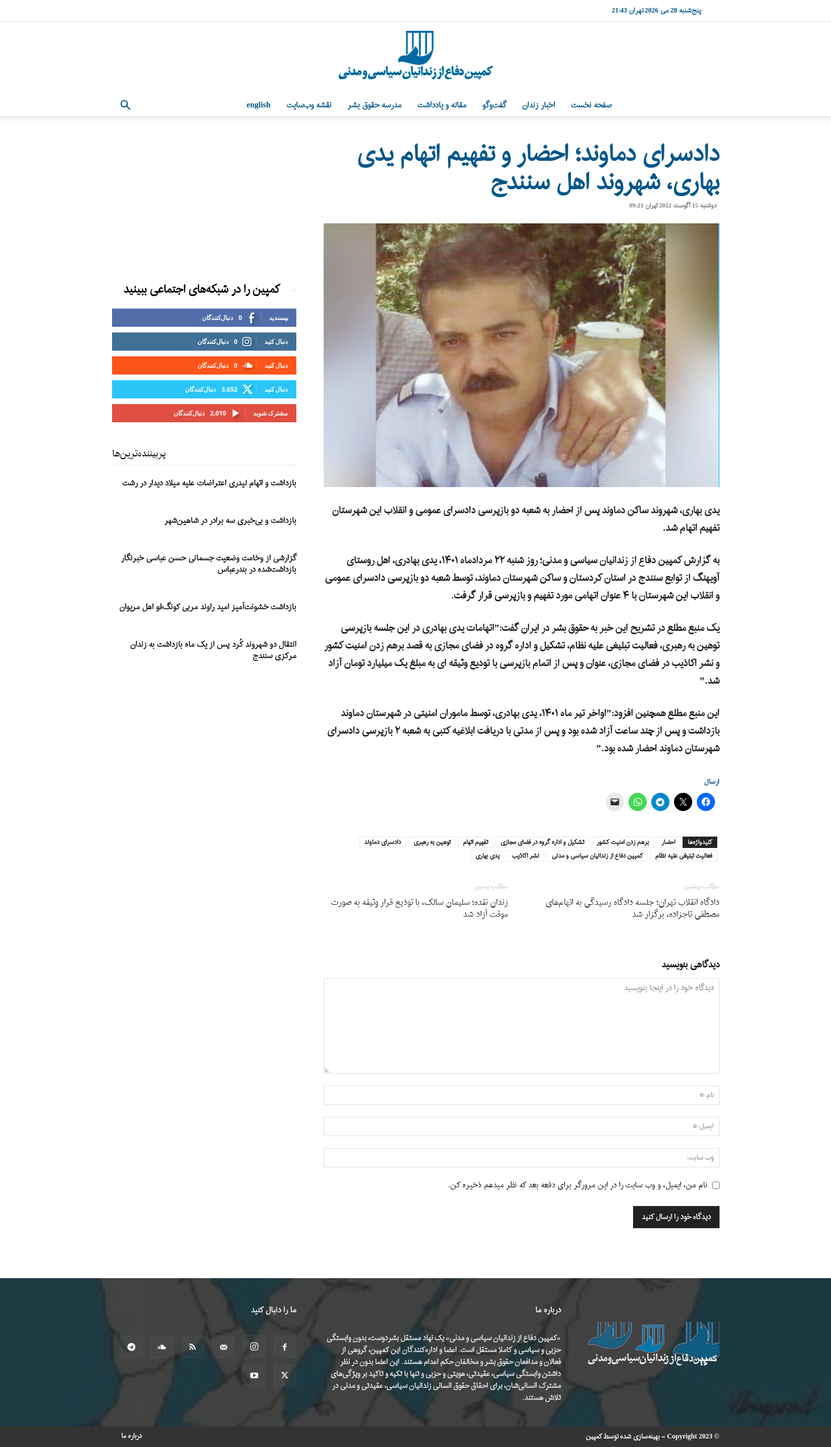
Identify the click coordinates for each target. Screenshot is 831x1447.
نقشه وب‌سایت (309, 105)
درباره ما (131, 1436)
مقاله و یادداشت (441, 105)
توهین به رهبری (432, 842)
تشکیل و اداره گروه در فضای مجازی (542, 842)
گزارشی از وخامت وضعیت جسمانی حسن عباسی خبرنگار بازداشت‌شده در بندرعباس (208, 564)
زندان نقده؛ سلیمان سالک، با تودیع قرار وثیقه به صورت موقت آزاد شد (419, 909)
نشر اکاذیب (525, 856)
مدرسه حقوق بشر (375, 105)
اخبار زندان (538, 105)
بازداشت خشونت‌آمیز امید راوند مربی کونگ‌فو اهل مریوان (207, 607)
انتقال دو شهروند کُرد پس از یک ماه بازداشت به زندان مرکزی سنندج (213, 650)
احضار (668, 842)
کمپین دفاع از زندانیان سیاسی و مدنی (597, 856)
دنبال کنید (276, 341)
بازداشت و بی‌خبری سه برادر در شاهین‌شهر (230, 521)
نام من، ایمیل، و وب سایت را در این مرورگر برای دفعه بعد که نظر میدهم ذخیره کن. (578, 1185)
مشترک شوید (270, 413)
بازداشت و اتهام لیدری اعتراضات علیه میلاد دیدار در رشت (209, 483)
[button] (125, 106)
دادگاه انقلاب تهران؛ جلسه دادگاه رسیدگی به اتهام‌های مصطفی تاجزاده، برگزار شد (632, 909)
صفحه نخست (591, 105)
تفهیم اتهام (475, 842)
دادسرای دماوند (382, 842)
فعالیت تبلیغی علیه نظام (683, 856)
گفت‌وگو (494, 105)
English (259, 105)
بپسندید (278, 317)
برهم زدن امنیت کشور (623, 842)
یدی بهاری (487, 856)
